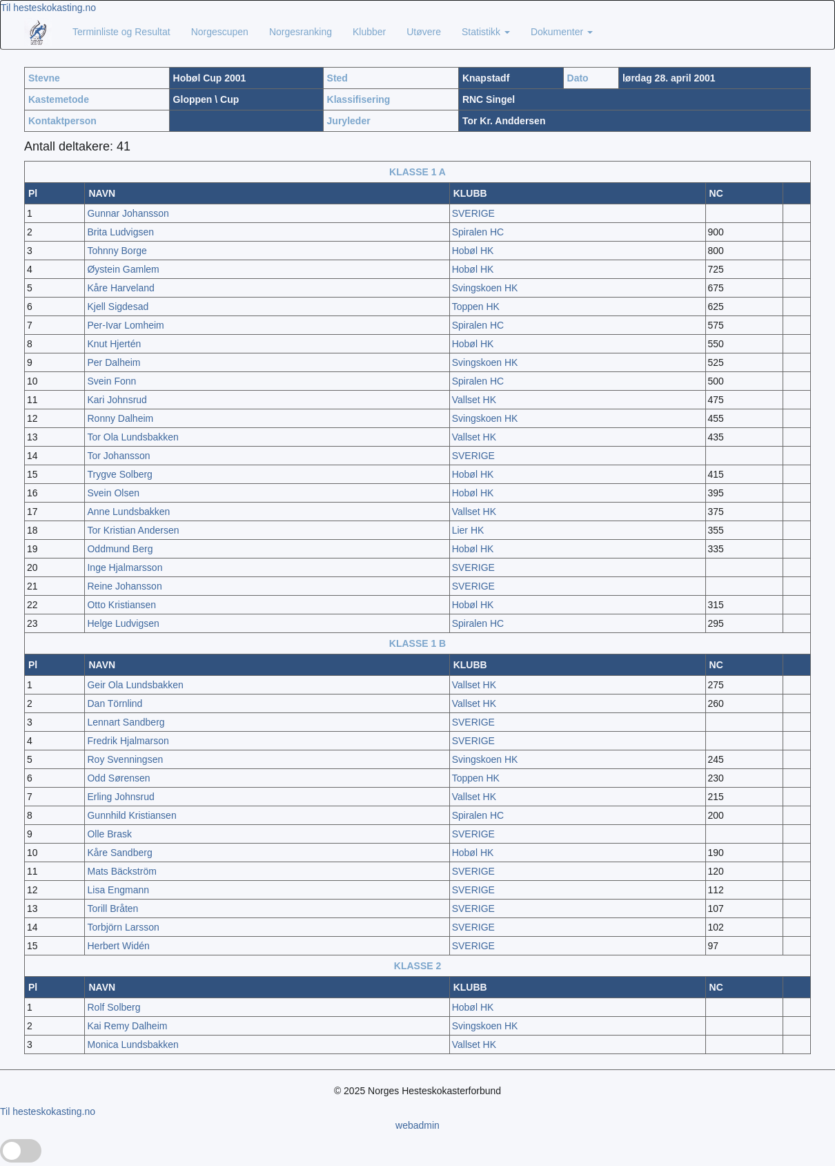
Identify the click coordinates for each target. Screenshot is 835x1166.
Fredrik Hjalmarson (127, 740)
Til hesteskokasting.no (48, 7)
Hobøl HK (473, 250)
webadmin (417, 1125)
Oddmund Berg (120, 548)
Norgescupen (219, 31)
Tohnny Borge (116, 250)
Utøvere (423, 31)
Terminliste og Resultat (121, 31)
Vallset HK (474, 399)
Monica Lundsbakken (132, 1044)
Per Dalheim (113, 362)
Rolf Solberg (113, 1007)
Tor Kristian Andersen (133, 530)
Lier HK (468, 530)
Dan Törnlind (114, 703)
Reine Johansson (124, 586)
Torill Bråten (112, 908)
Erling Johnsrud (120, 796)
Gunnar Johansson (127, 213)
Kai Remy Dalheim (127, 1025)
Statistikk (486, 31)
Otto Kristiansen (121, 604)
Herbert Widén (118, 945)
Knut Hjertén (114, 343)
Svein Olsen (113, 492)
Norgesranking (300, 31)
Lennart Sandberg (125, 722)
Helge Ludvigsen (123, 623)
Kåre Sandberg (119, 852)
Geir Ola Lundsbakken (135, 684)
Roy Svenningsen (125, 759)
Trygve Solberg (119, 474)
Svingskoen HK (485, 287)
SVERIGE (473, 213)
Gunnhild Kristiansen (131, 815)
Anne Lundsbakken (128, 511)
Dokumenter (562, 31)
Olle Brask (109, 833)
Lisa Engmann (118, 889)
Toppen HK (476, 306)
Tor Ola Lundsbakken (132, 437)
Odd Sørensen (118, 778)
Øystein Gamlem (123, 269)
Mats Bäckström (121, 871)
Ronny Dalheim (120, 418)
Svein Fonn (111, 381)
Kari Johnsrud (116, 399)
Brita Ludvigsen (120, 231)
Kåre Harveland (120, 287)
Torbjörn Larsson (123, 927)
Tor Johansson (118, 455)
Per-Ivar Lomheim (125, 325)
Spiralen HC (478, 231)
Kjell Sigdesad (117, 306)
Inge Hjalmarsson (124, 567)
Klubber (369, 31)
